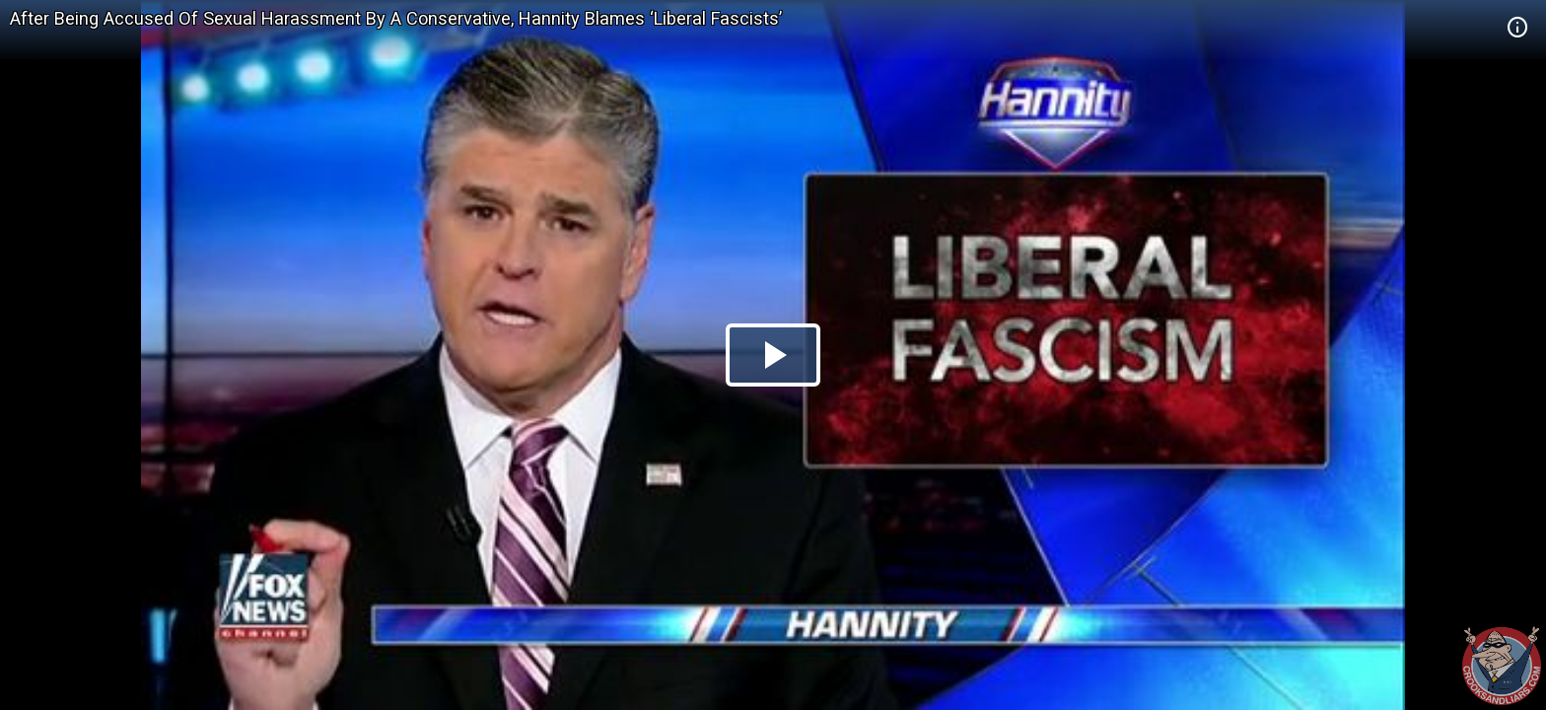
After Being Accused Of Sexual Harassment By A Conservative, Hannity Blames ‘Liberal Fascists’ (396, 18)
